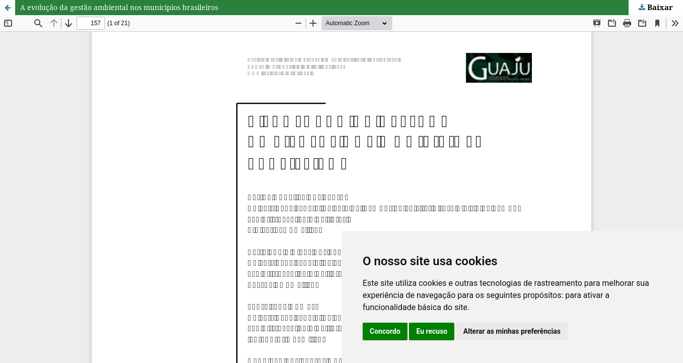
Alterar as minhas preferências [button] (512, 331)
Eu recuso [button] (431, 331)
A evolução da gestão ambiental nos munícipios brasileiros (119, 7)
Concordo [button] (385, 331)
